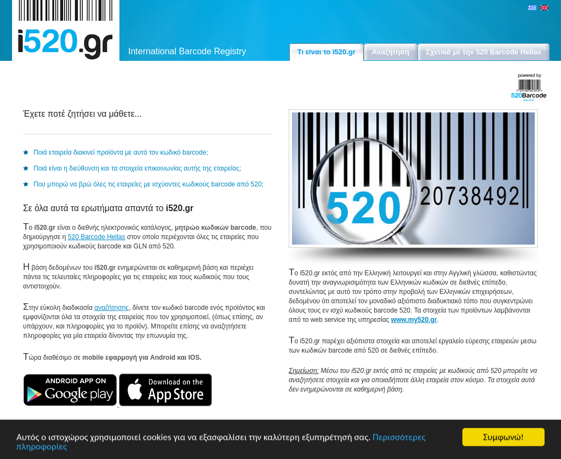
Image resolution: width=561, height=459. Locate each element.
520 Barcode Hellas (96, 237)
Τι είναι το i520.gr (326, 52)
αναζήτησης (111, 307)
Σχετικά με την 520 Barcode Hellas (483, 52)
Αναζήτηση (390, 52)
